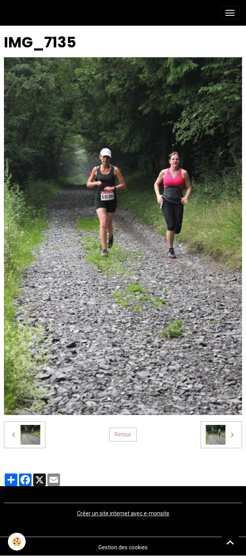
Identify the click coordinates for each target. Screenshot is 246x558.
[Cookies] (17, 541)
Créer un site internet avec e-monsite (123, 513)
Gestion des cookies (123, 547)
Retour (123, 434)
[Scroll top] (230, 542)
